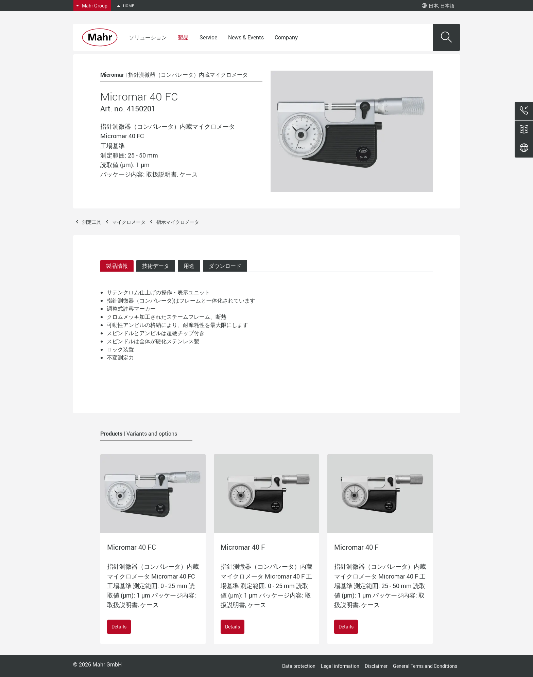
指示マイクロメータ (177, 222)
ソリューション (148, 37)
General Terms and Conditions (425, 666)
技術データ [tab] (155, 266)
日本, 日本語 (438, 5)
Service (208, 37)
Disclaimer (376, 666)
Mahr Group (94, 5)
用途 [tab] (189, 266)
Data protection (298, 666)
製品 (183, 37)
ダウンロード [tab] (225, 266)
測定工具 (91, 222)
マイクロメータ (128, 222)
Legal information (340, 666)
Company (286, 37)
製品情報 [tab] (117, 266)
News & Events (246, 37)
